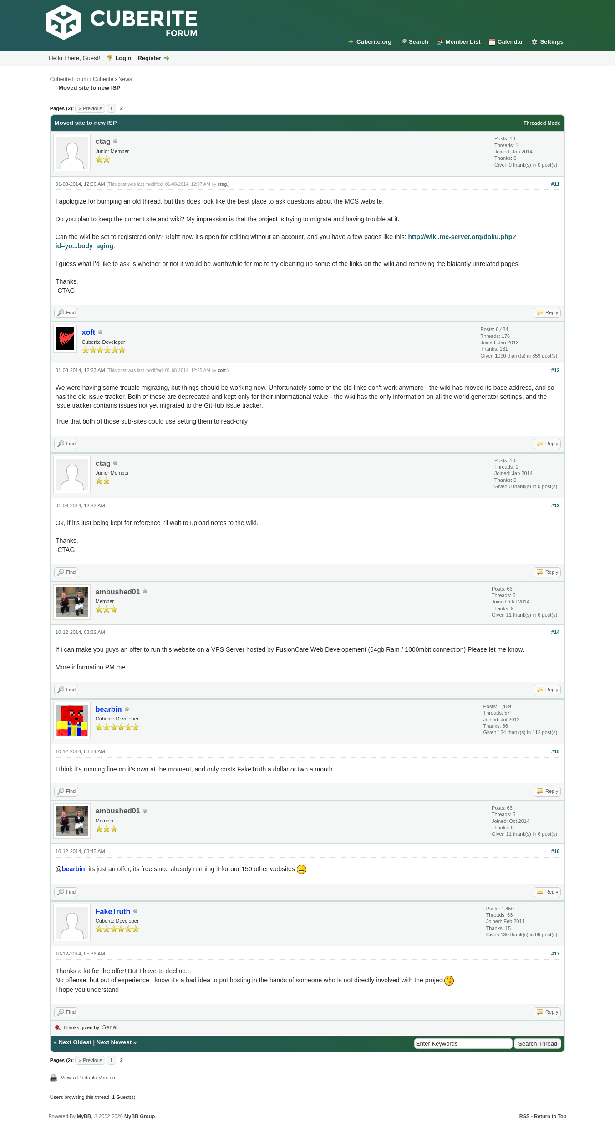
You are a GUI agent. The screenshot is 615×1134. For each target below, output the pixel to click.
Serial (109, 1027)
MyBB (84, 1116)
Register (149, 58)
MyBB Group (139, 1116)
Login (123, 58)
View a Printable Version (88, 1077)
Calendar (510, 41)
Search (418, 41)
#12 (555, 370)
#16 (555, 851)
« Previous (90, 108)
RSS (524, 1116)
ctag (103, 141)
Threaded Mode (542, 123)
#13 (555, 505)
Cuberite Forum (69, 79)
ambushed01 (118, 592)
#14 (555, 632)
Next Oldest (75, 1042)
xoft (222, 370)
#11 (555, 184)
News (125, 79)
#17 (555, 953)
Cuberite (103, 79)
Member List (463, 41)
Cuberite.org (373, 41)
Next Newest (114, 1042)
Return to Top (550, 1116)
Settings (551, 41)
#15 (555, 751)
